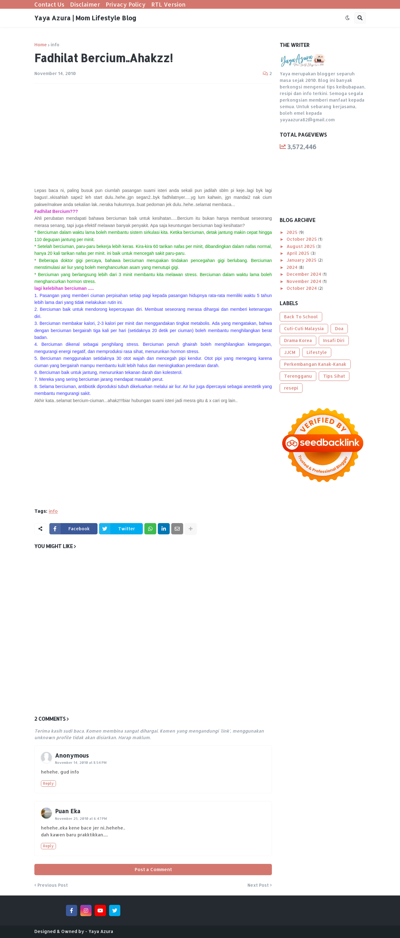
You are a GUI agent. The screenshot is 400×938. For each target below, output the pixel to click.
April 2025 (299, 253)
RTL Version (168, 4)
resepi (291, 388)
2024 (293, 267)
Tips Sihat (334, 376)
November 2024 (304, 281)
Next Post (258, 885)
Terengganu (298, 376)
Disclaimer (85, 4)
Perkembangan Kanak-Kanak (315, 364)
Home (40, 45)
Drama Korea (298, 340)
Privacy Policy (126, 4)
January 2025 (302, 260)
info (55, 45)
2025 (293, 232)
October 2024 (302, 288)
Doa (339, 328)
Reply (48, 783)
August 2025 (301, 246)
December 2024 (304, 274)
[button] (347, 17)
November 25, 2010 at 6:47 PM (81, 818)
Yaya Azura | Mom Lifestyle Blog (85, 18)
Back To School (301, 316)
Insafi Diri (333, 340)
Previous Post (53, 885)
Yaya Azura (100, 931)
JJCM (289, 352)
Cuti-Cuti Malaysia (304, 328)
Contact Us (49, 4)
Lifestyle (317, 352)
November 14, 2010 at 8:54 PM (81, 762)
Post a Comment (153, 869)
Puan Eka (67, 810)
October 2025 (302, 239)
